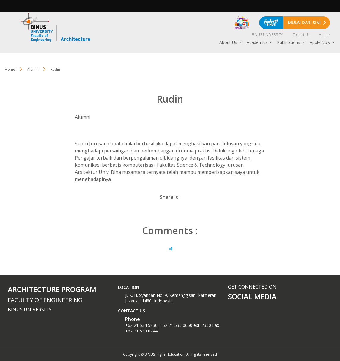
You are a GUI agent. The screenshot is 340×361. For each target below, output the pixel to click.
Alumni (33, 69)
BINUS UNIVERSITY (267, 34)
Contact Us (300, 34)
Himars (324, 34)
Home (10, 69)
